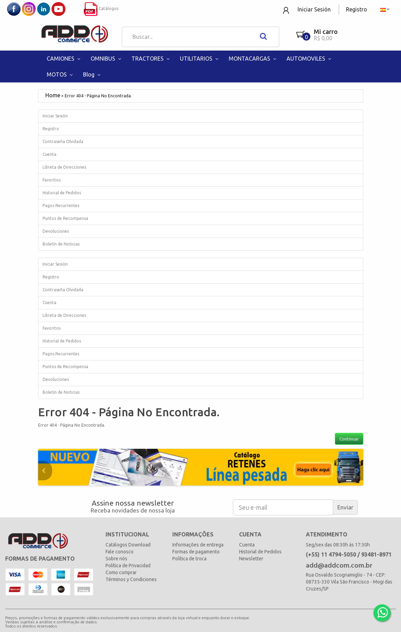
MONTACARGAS (253, 58)
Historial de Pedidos (62, 192)
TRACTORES (151, 58)
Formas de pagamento (196, 551)
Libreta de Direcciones (64, 167)
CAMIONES (64, 58)
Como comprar (121, 572)
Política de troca (189, 558)
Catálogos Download (128, 545)
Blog (92, 74)
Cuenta (49, 154)
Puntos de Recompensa (65, 218)
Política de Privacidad (128, 565)
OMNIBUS (107, 58)
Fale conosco (120, 551)
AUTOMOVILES (309, 58)
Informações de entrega (198, 545)
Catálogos (101, 8)
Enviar (345, 507)
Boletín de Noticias (61, 244)
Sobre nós (116, 558)
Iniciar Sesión (314, 9)
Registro (356, 9)
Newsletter (251, 558)
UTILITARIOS (200, 58)
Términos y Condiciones (131, 579)
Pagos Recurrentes (61, 205)
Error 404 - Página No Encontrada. (98, 96)
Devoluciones (56, 231)
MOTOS (60, 74)
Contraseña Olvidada (63, 141)
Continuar (349, 439)
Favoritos (52, 180)
